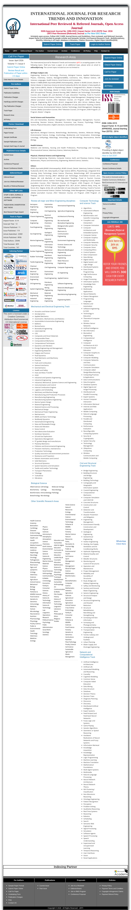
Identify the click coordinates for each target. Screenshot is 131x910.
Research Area (9, 115)
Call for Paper (110, 72)
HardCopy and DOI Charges (13, 102)
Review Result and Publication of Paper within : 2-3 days (16, 73)
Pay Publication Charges (12, 106)
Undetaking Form (14, 894)
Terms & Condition (109, 204)
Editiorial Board (76, 888)
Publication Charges (11, 97)
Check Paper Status (113, 65)
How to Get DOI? (109, 156)
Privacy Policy (107, 213)
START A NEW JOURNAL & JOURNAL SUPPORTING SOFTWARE (13, 197)
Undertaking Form (10, 128)
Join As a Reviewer (77, 886)
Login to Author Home (100, 44)
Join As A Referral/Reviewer (14, 182)
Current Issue (8, 155)
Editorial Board (9, 177)
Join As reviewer (112, 79)
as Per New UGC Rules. (96, 33)
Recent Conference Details (13, 168)
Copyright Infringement (111, 217)
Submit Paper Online (52, 44)
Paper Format (9, 133)
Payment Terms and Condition (112, 888)
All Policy (7, 119)
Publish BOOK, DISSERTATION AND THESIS (14, 206)
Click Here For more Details (13, 79)
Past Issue (43, 888)
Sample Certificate (10, 137)
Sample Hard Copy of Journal (14, 146)
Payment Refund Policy (110, 894)
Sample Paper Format (16, 886)
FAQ (104, 208)
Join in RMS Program (78, 891)
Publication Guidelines (12, 93)
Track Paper (75, 44)
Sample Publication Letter (13, 142)
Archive (6, 159)
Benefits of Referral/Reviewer (14, 186)
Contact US (12, 903)
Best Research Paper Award (14, 212)
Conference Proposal (11, 164)
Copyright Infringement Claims (112, 891)
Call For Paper (16, 56)
